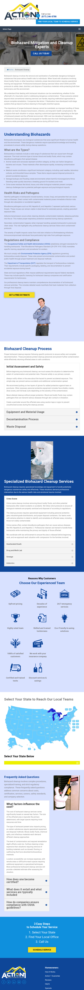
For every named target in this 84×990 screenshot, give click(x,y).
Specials (48, 988)
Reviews (48, 980)
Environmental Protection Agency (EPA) (36, 253)
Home (10, 70)
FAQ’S (47, 984)
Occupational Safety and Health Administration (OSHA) (29, 244)
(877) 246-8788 (48, 16)
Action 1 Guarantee (52, 976)
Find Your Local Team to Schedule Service (58, 22)
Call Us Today (41, 53)
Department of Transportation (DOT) (22, 263)
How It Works (50, 972)
